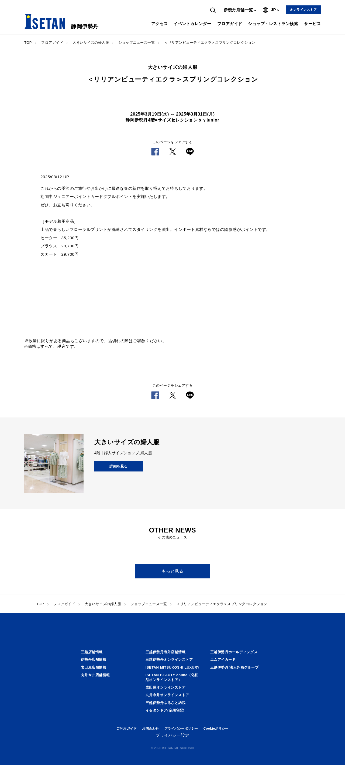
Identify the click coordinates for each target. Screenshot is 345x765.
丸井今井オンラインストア (167, 695)
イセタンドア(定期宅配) (165, 710)
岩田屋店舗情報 (93, 667)
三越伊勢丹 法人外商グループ (234, 667)
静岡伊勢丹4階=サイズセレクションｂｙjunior (172, 120)
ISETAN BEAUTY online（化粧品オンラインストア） (172, 677)
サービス (312, 23)
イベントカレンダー (192, 23)
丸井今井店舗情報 (95, 675)
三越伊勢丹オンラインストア (169, 660)
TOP (28, 43)
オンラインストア (303, 10)
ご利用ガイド (126, 728)
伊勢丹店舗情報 (93, 660)
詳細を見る (118, 466)
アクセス (159, 23)
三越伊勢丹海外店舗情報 (166, 652)
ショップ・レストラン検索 (273, 23)
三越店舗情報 (92, 652)
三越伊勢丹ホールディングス (234, 652)
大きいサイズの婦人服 (91, 43)
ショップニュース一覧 (136, 43)
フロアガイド (229, 23)
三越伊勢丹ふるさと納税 (166, 703)
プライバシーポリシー (181, 728)
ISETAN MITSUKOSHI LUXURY (173, 667)
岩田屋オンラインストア (166, 687)
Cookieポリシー (216, 728)
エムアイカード (223, 660)
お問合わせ (150, 728)
